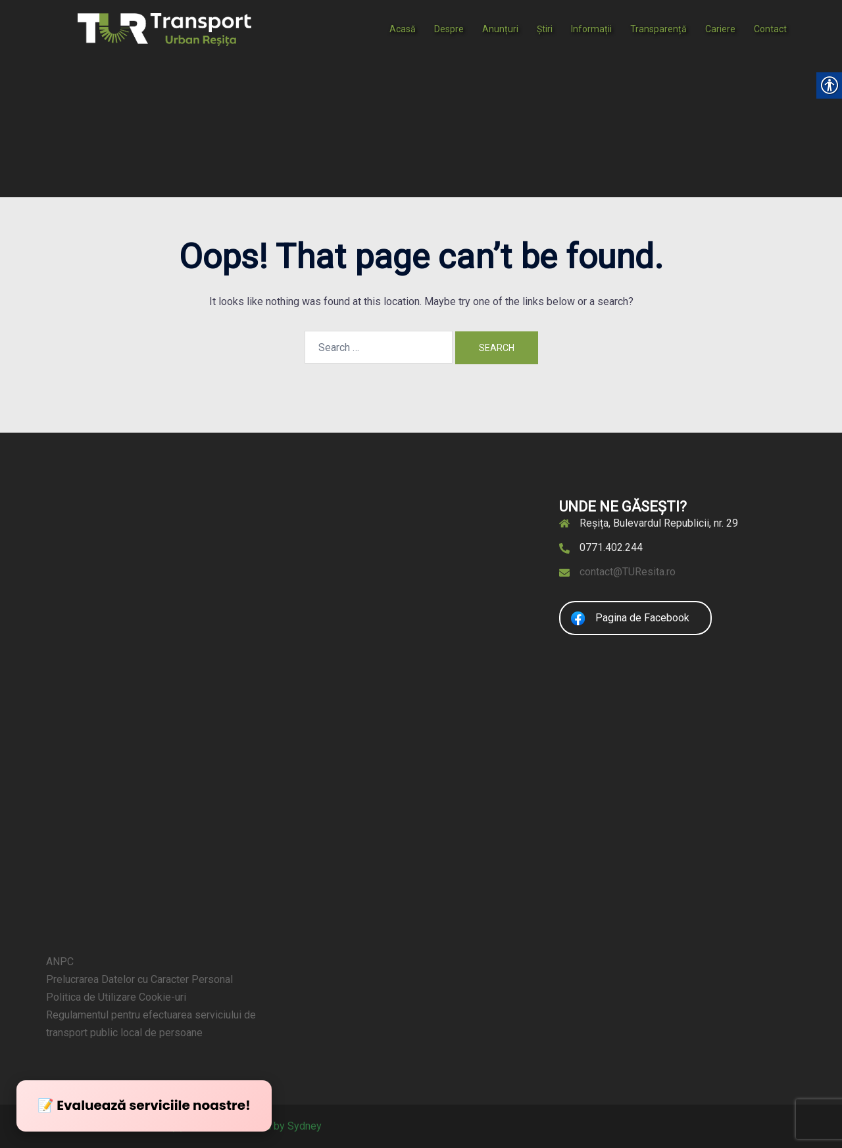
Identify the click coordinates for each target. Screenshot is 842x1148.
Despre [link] (449, 29)
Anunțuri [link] (500, 29)
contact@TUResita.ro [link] (628, 571)
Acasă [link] (402, 29)
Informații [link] (591, 29)
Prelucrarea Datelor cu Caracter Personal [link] (139, 979)
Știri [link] (545, 29)
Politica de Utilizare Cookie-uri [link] (116, 997)
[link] (164, 28)
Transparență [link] (658, 29)
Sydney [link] (304, 1126)
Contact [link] (770, 29)
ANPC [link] (60, 961)
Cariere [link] (720, 29)
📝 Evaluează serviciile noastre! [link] (144, 1105)
